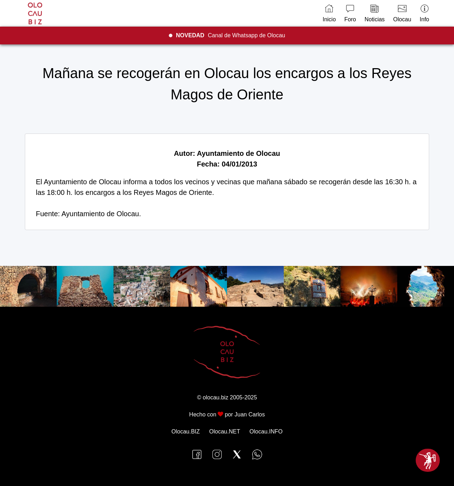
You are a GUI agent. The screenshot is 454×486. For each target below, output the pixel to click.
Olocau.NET (224, 431)
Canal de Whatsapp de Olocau (230, 35)
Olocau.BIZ (185, 431)
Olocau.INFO (265, 431)
